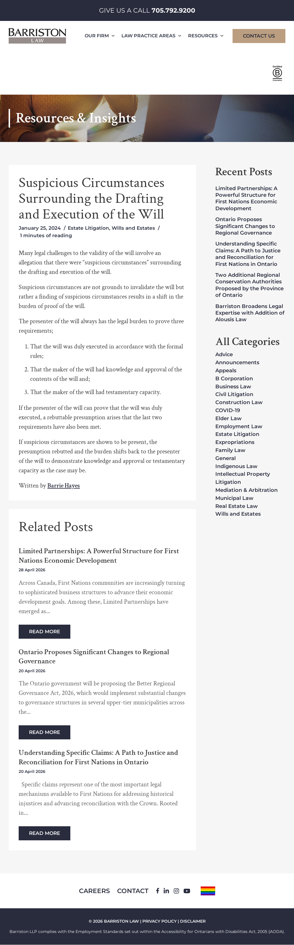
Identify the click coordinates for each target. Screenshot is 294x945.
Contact (132, 891)
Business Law (233, 387)
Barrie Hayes (63, 486)
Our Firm (100, 35)
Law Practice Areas (151, 35)
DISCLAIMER (193, 921)
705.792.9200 (173, 10)
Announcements (237, 363)
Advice (224, 355)
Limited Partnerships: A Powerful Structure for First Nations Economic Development (99, 555)
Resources (205, 35)
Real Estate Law (236, 506)
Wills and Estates (133, 228)
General (225, 458)
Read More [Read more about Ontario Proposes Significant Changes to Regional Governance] (44, 732)
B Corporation (234, 379)
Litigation (228, 482)
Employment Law (238, 427)
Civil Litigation (234, 395)
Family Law (230, 450)
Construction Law (239, 403)
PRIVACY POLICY (159, 921)
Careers (94, 891)
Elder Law (228, 419)
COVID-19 (227, 411)
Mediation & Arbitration (246, 490)
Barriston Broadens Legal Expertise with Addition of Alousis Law (250, 313)
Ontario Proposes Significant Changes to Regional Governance (94, 656)
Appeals (225, 371)
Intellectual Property (242, 474)
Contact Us (259, 36)
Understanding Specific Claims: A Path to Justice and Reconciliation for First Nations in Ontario (98, 757)
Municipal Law (234, 498)
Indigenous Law (236, 466)
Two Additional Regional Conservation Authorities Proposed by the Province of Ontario (249, 285)
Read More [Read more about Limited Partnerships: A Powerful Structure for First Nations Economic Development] (44, 631)
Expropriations (234, 442)
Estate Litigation (88, 228)
